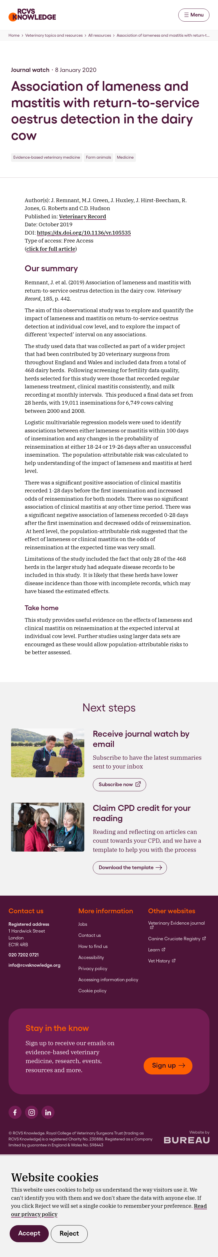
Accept (29, 1233)
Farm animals (98, 157)
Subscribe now (120, 784)
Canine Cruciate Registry (177, 939)
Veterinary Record (82, 216)
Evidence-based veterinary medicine (46, 157)
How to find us (93, 946)
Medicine (125, 157)
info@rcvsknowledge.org (34, 965)
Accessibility (91, 957)
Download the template (130, 867)
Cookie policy (92, 991)
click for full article (50, 248)
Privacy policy (92, 968)
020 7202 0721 (24, 955)
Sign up (168, 1065)
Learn (157, 950)
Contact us (89, 935)
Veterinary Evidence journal (178, 925)
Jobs (82, 924)
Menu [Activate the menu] (194, 15)
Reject (69, 1233)
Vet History (162, 961)
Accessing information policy (108, 980)
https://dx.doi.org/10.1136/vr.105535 (84, 232)
